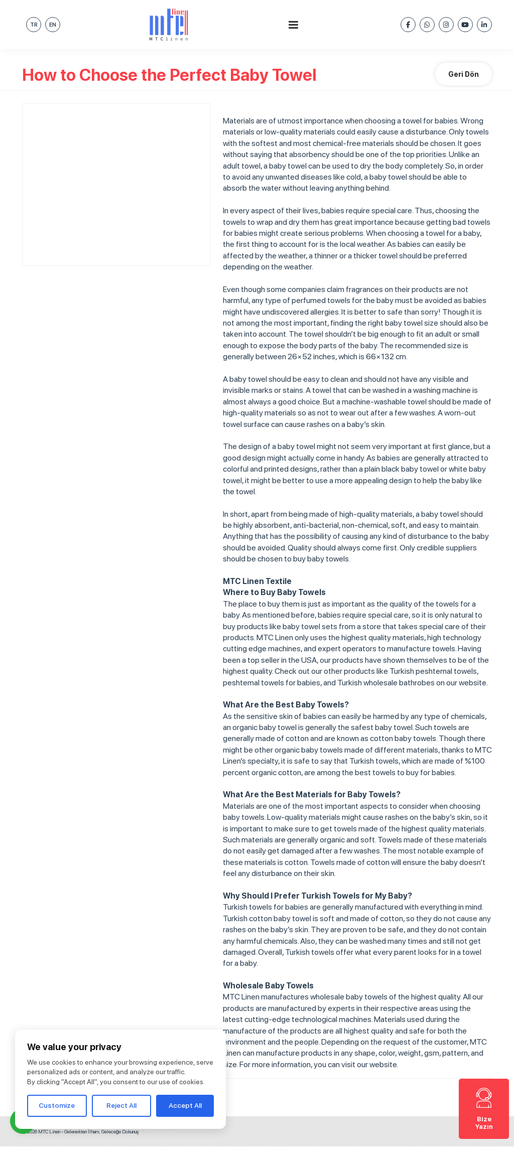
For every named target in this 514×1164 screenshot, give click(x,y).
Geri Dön (463, 74)
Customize (57, 1105)
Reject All (121, 1105)
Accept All (185, 1105)
